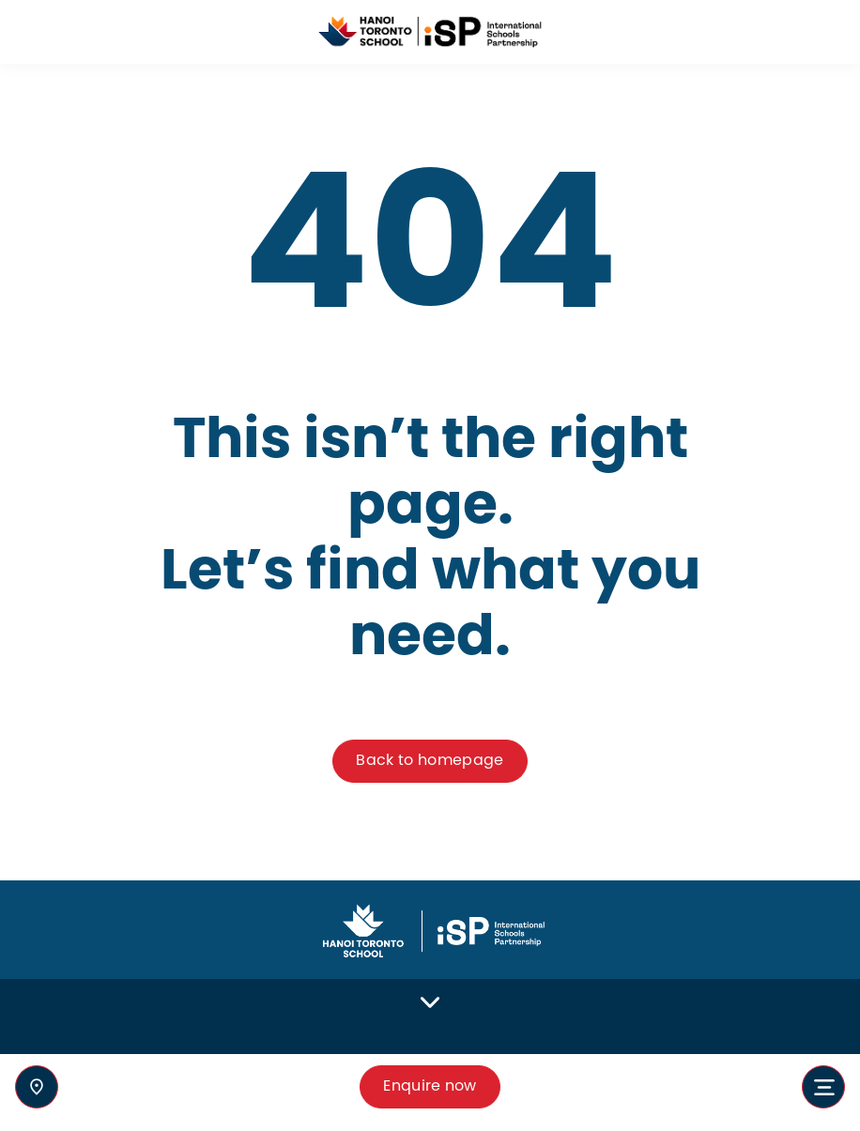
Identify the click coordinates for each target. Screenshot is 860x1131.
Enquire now (430, 1086)
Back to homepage (429, 761)
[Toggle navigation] (823, 1086)
